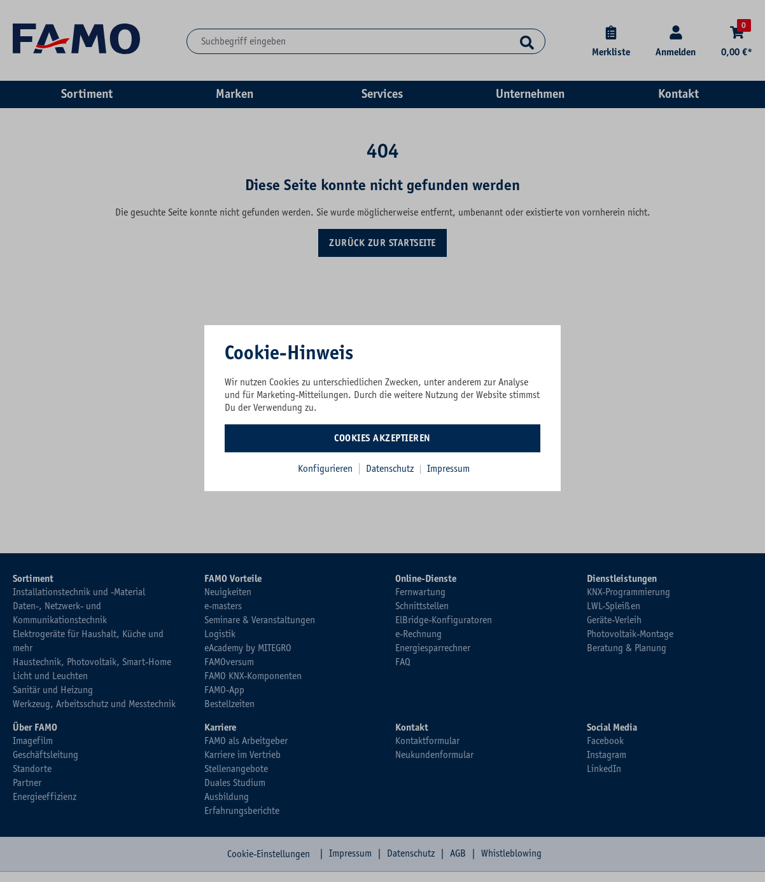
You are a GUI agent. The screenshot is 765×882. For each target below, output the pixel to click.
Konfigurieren (325, 468)
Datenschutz (391, 468)
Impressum (448, 468)
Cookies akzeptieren (382, 438)
